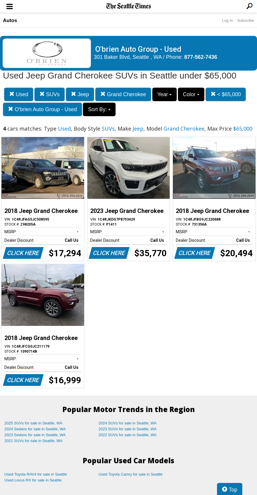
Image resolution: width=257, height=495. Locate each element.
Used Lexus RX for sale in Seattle (32, 480)
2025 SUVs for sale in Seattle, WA (33, 423)
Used (18, 94)
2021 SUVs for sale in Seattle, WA (33, 441)
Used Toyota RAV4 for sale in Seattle (35, 474)
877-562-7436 (200, 57)
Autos (10, 20)
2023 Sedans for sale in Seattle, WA (35, 435)
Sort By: (99, 109)
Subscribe (245, 20)
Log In (227, 20)
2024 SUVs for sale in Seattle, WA (128, 423)
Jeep (80, 94)
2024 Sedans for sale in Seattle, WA (35, 429)
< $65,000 (226, 94)
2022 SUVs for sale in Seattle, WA (128, 435)
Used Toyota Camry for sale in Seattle (131, 474)
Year (164, 94)
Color (191, 94)
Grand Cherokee (123, 94)
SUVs (49, 94)
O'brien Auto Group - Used (42, 109)
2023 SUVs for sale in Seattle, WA (128, 429)
